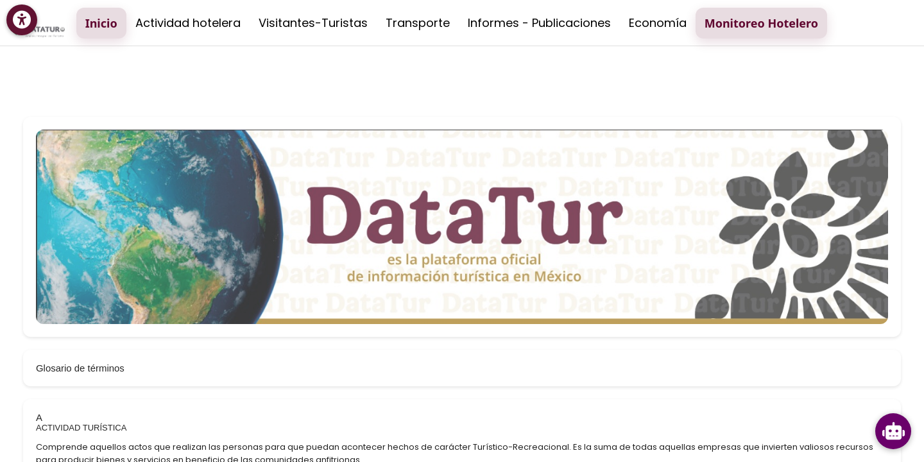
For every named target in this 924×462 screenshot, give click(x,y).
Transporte (418, 23)
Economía (658, 23)
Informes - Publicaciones (539, 23)
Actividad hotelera (188, 23)
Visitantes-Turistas (313, 23)
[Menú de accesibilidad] (21, 19)
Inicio (101, 23)
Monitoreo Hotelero (761, 23)
